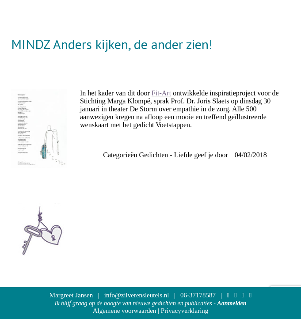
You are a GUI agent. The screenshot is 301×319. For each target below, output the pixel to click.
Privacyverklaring (184, 310)
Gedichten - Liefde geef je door (183, 155)
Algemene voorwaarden (124, 310)
